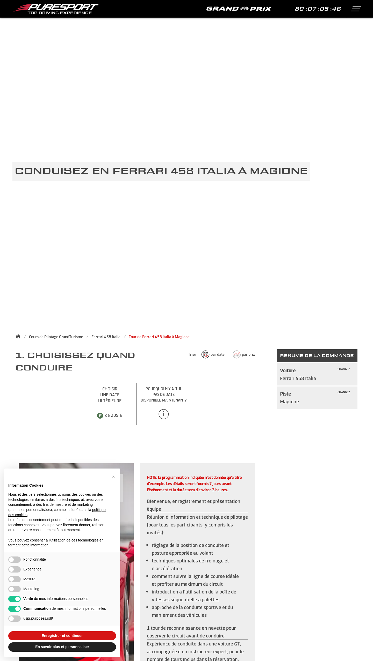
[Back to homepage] (20, 336)
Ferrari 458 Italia (105, 336)
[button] (354, 9)
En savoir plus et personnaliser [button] (62, 647)
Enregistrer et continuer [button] (62, 636)
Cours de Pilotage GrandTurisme (56, 336)
